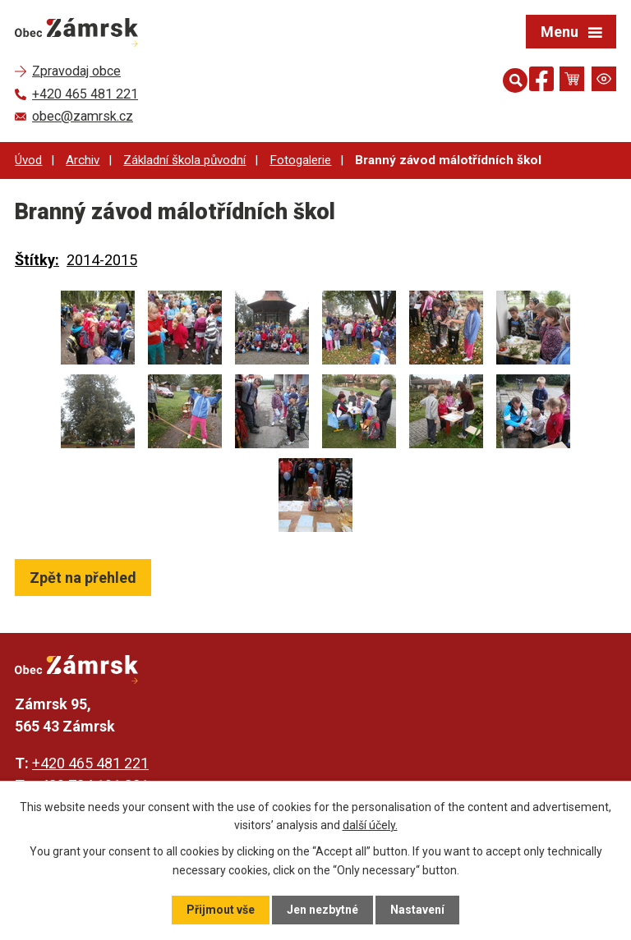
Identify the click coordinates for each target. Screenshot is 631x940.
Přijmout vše (221, 909)
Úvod (28, 160)
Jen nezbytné (322, 909)
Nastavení (417, 909)
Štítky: (37, 259)
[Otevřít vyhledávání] (512, 78)
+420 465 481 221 (90, 763)
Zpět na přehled (83, 577)
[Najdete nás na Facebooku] (541, 81)
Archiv (82, 160)
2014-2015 (102, 259)
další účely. (370, 825)
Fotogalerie (300, 160)
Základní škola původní (184, 160)
